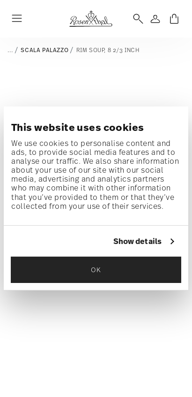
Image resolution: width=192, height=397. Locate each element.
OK (96, 269)
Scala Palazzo (44, 50)
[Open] (136, 19)
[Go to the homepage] (90, 18)
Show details (137, 241)
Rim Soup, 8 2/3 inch (108, 49)
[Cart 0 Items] (174, 18)
